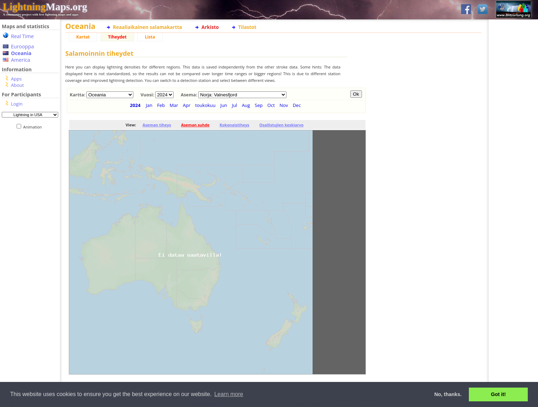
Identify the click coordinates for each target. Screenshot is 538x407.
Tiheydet (117, 37)
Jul (234, 105)
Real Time (22, 36)
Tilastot (247, 27)
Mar (174, 105)
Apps (16, 79)
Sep (258, 105)
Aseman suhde (195, 124)
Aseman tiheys (157, 124)
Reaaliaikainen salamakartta (147, 27)
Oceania (21, 53)
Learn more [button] (228, 394)
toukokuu (205, 105)
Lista (150, 37)
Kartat (83, 37)
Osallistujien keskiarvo (281, 124)
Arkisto (210, 27)
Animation (34, 127)
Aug (246, 105)
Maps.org (45, 6)
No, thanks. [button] (448, 394)
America (20, 59)
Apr (187, 105)
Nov (283, 105)
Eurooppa (22, 46)
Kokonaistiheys (234, 124)
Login (17, 104)
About (17, 85)
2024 (135, 105)
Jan (149, 105)
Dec (297, 105)
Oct (271, 105)
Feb (161, 105)
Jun (223, 105)
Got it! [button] (498, 394)
